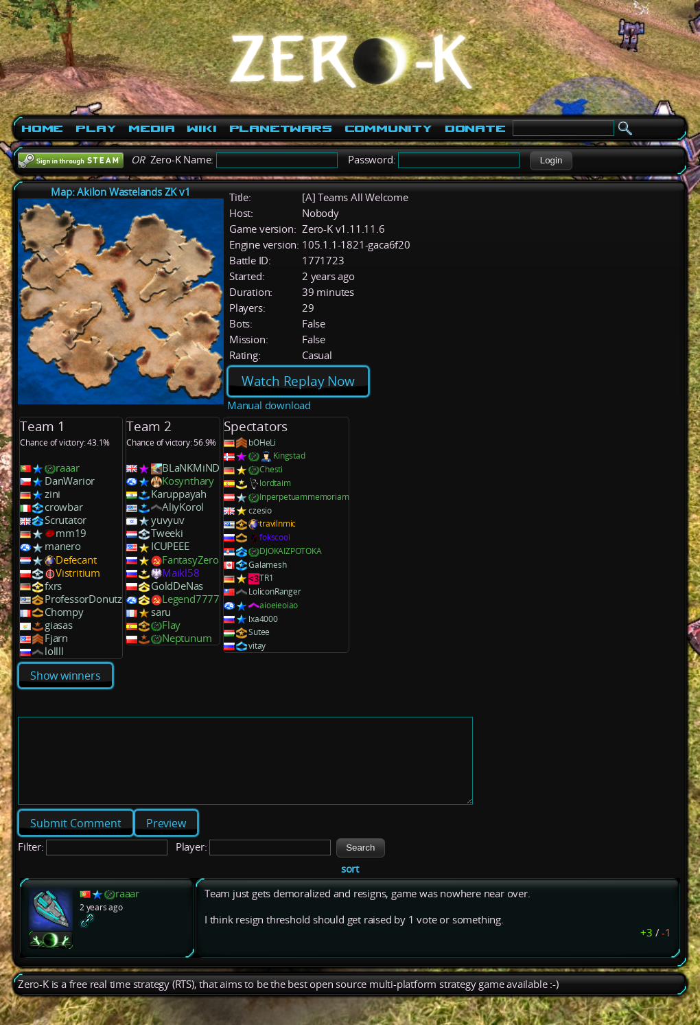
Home (42, 128)
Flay (171, 625)
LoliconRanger (274, 591)
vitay (257, 646)
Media (151, 128)
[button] (551, 160)
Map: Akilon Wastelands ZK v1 (120, 191)
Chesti (271, 469)
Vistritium (78, 572)
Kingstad (289, 455)
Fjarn (56, 638)
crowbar (64, 507)
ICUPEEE (170, 546)
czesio (260, 510)
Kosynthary (188, 480)
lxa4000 (263, 619)
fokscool (274, 537)
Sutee (259, 632)
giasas (59, 625)
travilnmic (277, 523)
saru (161, 612)
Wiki (201, 128)
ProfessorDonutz (83, 599)
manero (63, 546)
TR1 (266, 578)
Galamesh (267, 565)
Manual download (269, 405)
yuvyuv (168, 520)
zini (52, 493)
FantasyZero (190, 559)
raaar (68, 467)
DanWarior (70, 480)
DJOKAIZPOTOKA (290, 551)
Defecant (76, 559)
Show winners (65, 675)
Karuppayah (179, 493)
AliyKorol (183, 507)
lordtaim (274, 483)
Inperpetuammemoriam (304, 497)
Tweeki (167, 533)
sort (350, 885)
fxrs (53, 585)
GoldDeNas (177, 585)
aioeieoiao (278, 605)
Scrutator (65, 520)
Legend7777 (191, 599)
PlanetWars (280, 128)
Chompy (64, 612)
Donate (475, 128)
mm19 (71, 533)
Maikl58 (181, 572)
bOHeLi (262, 442)
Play (95, 128)
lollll (54, 651)
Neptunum (186, 638)
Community (388, 128)
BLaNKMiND (191, 467)
